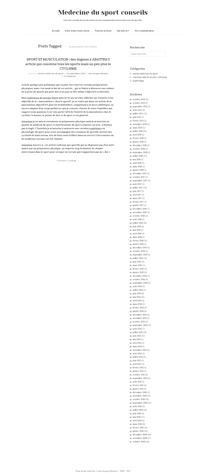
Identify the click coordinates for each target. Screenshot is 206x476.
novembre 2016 (140, 212)
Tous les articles (103, 30)
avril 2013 (137, 343)
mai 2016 (137, 230)
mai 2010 (137, 417)
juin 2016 (137, 226)
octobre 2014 (139, 279)
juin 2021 (137, 117)
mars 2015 (137, 265)
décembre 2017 (140, 173)
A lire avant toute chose (77, 30)
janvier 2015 (138, 272)
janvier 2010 (138, 431)
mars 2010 (137, 424)
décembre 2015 (140, 247)
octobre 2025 (139, 99)
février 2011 (138, 385)
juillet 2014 (138, 290)
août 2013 (137, 329)
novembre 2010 (140, 396)
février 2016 (138, 240)
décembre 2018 (140, 145)
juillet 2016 (138, 223)
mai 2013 (136, 339)
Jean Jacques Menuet (98, 73)
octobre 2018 (139, 149)
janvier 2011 (138, 389)
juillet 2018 (138, 156)
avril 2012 (137, 364)
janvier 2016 (138, 244)
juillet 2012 (138, 357)
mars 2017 (137, 198)
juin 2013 (137, 336)
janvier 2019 (138, 142)
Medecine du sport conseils (103, 12)
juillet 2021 (138, 113)
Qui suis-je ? (123, 30)
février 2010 (138, 427)
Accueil (55, 30)
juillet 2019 (138, 131)
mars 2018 (137, 166)
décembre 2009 (140, 434)
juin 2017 (137, 191)
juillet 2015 (138, 258)
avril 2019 (137, 134)
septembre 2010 (140, 403)
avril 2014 (137, 300)
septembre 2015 (140, 254)
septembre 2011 (140, 378)
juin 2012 (137, 360)
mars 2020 (137, 128)
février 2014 (138, 307)
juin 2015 (137, 262)
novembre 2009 (140, 438)
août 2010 (137, 406)
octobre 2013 (139, 321)
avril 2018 (137, 163)
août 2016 (137, 219)
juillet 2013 (138, 332)
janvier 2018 (138, 170)
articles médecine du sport (51, 73)
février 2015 (138, 269)
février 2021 (138, 120)
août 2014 (137, 286)
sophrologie (138, 81)
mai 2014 (137, 297)
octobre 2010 (139, 399)
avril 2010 (137, 420)
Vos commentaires (144, 30)
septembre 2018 (140, 152)
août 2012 (137, 353)
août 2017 (137, 184)
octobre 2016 (139, 216)
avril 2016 (137, 233)
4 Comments (70, 76)
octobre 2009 (139, 441)
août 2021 (137, 110)
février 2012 (138, 367)
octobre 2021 (139, 103)
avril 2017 (137, 195)
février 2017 (138, 202)
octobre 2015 (139, 251)
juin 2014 (137, 293)
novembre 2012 (140, 350)
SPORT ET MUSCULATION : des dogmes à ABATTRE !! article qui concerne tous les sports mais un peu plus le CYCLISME (68, 64)
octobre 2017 (139, 177)
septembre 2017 (140, 180)
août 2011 (137, 382)
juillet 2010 (138, 410)
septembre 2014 (140, 283)
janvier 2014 (138, 311)
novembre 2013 (139, 318)
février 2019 (138, 138)
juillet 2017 (138, 187)
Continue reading (68, 160)
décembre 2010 (140, 392)
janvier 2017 (138, 205)
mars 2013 (137, 346)
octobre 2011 (139, 374)
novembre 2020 (140, 124)
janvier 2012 (138, 371)
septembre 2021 (140, 106)
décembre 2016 (140, 209)
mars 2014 (137, 304)
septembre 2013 (140, 325)
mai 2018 (137, 159)
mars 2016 (137, 237)
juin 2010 (137, 413)
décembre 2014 (140, 276)
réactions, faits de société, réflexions (150, 77)
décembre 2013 (139, 315)
